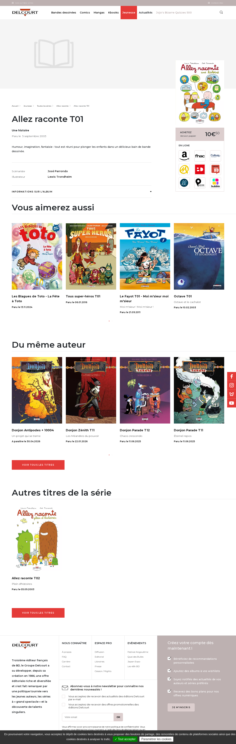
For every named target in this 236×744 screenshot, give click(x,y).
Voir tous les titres (38, 464)
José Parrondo (58, 171)
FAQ (64, 656)
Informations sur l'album (81, 191)
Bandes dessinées (63, 12)
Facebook (231, 376)
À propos (66, 652)
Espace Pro (217, 3)
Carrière (66, 661)
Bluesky (231, 394)
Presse (98, 666)
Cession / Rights (103, 671)
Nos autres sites (24, 3)
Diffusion (99, 652)
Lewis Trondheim (60, 176)
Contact (66, 666)
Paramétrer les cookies (156, 739)
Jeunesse (128, 12)
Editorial (99, 656)
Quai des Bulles (135, 656)
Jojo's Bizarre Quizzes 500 (174, 12)
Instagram (231, 385)
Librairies (99, 661)
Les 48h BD (134, 666)
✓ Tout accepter (125, 739)
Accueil (15, 106)
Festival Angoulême (138, 652)
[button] (109, 321)
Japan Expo (134, 661)
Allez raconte (62, 106)
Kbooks (113, 12)
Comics (85, 12)
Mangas (99, 12)
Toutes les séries (44, 106)
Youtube (231, 403)
